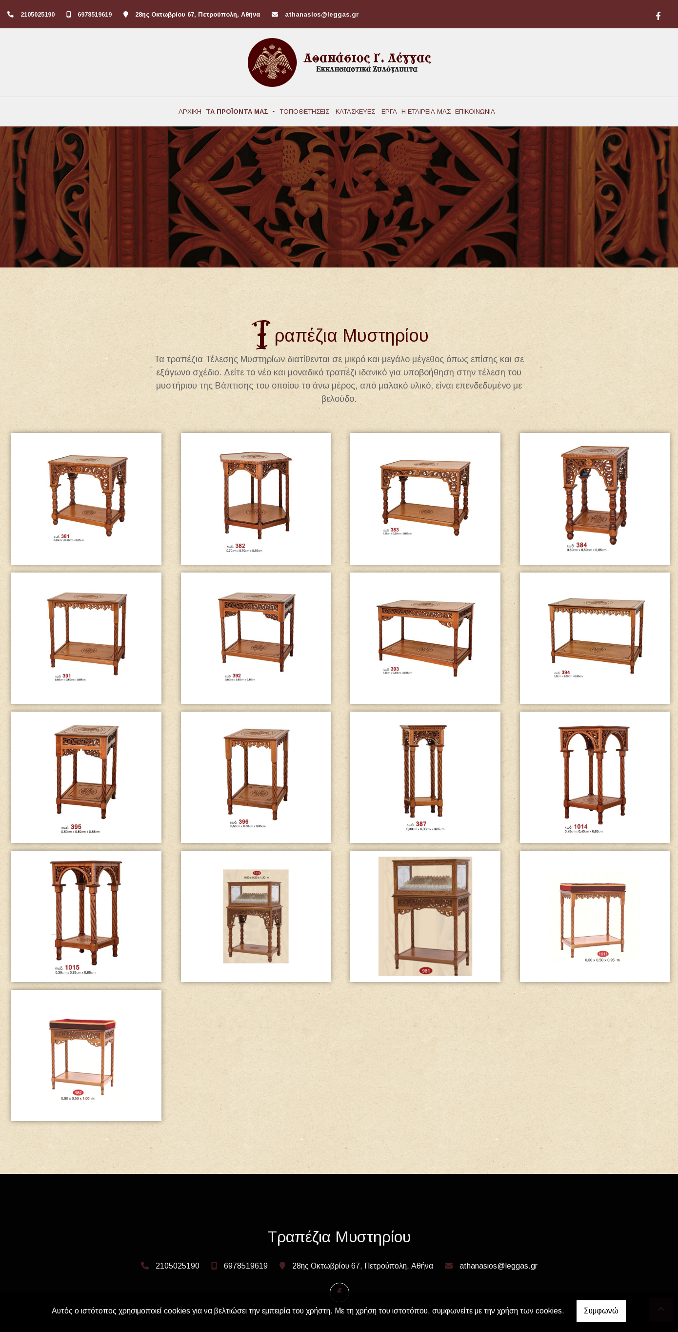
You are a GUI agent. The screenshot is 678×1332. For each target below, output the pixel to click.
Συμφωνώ (601, 1311)
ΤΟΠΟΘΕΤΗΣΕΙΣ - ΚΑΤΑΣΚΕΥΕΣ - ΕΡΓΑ (338, 111)
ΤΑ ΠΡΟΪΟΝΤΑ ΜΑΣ (238, 111)
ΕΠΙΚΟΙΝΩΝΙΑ (475, 111)
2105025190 (37, 14)
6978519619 (95, 14)
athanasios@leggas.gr (322, 14)
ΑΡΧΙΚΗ (190, 111)
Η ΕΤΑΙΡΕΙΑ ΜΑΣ (426, 111)
